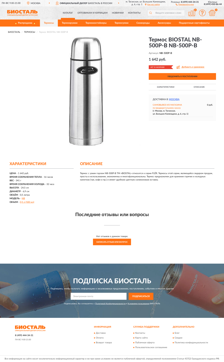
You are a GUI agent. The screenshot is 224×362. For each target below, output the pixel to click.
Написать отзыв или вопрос (112, 242)
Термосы (49, 23)
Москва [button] (174, 99)
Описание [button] (199, 87)
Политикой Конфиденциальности (110, 304)
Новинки (118, 13)
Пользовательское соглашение (151, 347)
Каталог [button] (68, 13)
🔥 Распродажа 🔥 (25, 23)
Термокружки (69, 23)
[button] (185, 4)
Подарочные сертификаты (194, 23)
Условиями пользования (138, 304)
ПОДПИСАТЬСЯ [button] (141, 296)
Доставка (101, 333)
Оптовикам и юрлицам (92, 13)
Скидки (178, 338)
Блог (177, 333)
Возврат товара (104, 343)
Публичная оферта (144, 343)
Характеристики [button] (165, 87)
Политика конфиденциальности (191, 343)
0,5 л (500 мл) (27, 202)
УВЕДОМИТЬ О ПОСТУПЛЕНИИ (182, 76)
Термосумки (121, 23)
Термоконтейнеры (96, 23)
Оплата (100, 338)
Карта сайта (141, 338)
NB (23, 198)
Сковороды (143, 23)
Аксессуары (164, 23)
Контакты (134, 13)
